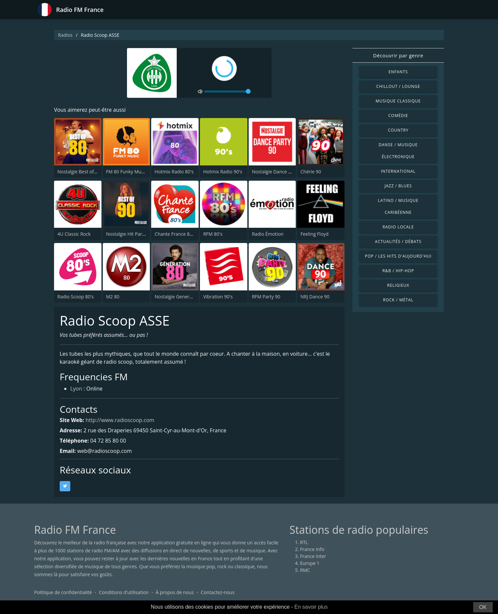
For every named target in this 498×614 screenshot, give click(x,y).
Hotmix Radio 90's (222, 171)
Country (398, 130)
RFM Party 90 (266, 296)
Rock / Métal (398, 300)
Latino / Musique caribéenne (398, 206)
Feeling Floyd (314, 234)
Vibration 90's (218, 296)
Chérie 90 (310, 171)
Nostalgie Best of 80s (79, 171)
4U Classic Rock (74, 234)
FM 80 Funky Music (126, 171)
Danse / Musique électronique (398, 150)
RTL (304, 542)
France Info (312, 549)
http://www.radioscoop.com (120, 420)
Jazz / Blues (398, 186)
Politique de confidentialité (63, 592)
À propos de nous (175, 592)
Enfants (398, 72)
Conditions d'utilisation (124, 592)
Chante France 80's (175, 234)
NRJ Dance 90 (314, 296)
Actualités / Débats (398, 241)
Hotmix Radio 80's (174, 171)
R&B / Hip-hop (398, 271)
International (398, 171)
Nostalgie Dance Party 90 (279, 171)
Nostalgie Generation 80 (181, 296)
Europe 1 (310, 563)
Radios (65, 35)
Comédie (398, 115)
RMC (305, 570)
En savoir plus (311, 607)
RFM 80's (212, 234)
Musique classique (398, 101)
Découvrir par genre (398, 55)
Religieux (398, 285)
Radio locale (398, 227)
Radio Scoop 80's (75, 296)
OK (483, 607)
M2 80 (112, 296)
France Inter (313, 556)
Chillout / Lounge (398, 86)
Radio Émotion (267, 234)
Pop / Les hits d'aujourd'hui (398, 256)
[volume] (227, 91)
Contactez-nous (218, 592)
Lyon (76, 389)
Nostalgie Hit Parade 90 (131, 234)
